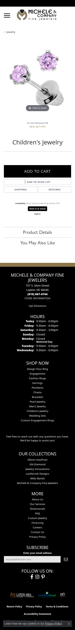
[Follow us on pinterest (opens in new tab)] (43, 577)
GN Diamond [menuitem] (38, 464)
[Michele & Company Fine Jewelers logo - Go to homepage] (37, 14)
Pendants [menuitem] (37, 387)
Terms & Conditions (57, 606)
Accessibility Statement (37, 614)
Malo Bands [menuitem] (37, 478)
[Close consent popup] (69, 624)
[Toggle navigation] (7, 15)
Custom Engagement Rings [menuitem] (37, 420)
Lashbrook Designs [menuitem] (37, 473)
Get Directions (37, 306)
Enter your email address (37, 552)
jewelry (11, 32)
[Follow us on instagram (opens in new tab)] (37, 577)
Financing (37, 522)
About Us (37, 499)
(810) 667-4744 (38, 126)
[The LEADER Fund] (47, 595)
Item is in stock (37, 208)
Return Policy (14, 606)
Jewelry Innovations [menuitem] (37, 469)
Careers (37, 527)
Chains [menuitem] (37, 392)
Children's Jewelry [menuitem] (37, 411)
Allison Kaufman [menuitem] (37, 459)
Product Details (37, 232)
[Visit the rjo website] (62, 595)
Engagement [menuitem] (37, 373)
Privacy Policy (37, 536)
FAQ (37, 513)
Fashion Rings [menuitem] (37, 378)
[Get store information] (37, 298)
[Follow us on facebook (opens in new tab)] (31, 577)
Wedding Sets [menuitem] (37, 415)
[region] (37, 79)
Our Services (37, 504)
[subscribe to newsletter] (66, 559)
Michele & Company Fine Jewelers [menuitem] (37, 483)
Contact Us (37, 532)
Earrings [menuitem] (37, 383)
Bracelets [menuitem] (37, 397)
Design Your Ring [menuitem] (37, 369)
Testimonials (37, 508)
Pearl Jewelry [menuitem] (37, 401)
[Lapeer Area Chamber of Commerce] (22, 595)
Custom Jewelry (37, 518)
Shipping (20, 189)
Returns (55, 189)
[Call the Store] (37, 294)
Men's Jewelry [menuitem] (37, 406)
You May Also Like (37, 242)
